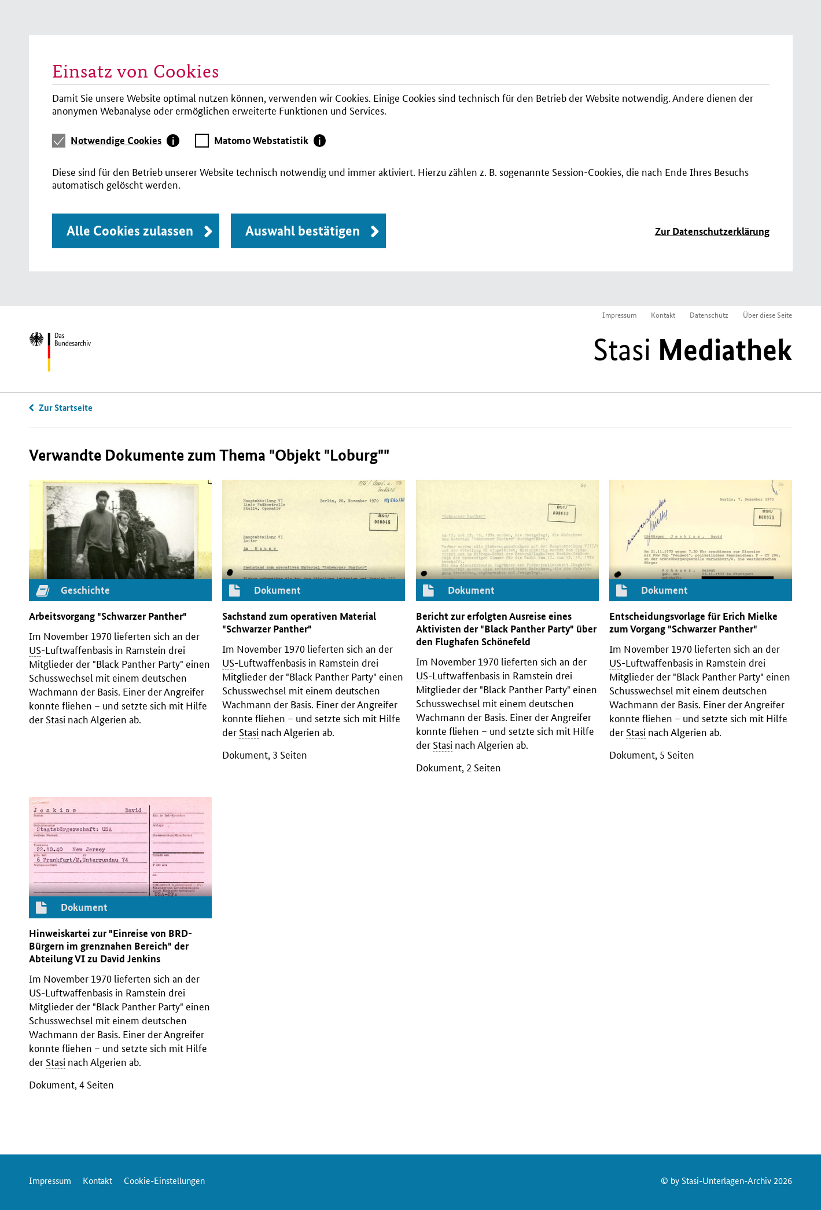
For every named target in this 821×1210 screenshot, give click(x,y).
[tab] (125, 141)
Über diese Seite (767, 314)
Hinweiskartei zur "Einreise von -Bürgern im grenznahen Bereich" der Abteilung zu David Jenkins (110, 945)
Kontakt (663, 314)
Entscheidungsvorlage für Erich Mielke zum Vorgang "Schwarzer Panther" (693, 622)
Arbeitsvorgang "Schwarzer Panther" (108, 616)
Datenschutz (709, 314)
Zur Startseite (66, 407)
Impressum (619, 314)
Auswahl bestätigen (302, 230)
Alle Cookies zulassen (130, 230)
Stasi (692, 349)
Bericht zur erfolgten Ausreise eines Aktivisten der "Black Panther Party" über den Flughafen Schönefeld (506, 628)
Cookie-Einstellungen (164, 1180)
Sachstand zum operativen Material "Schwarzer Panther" (299, 622)
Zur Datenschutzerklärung (712, 231)
